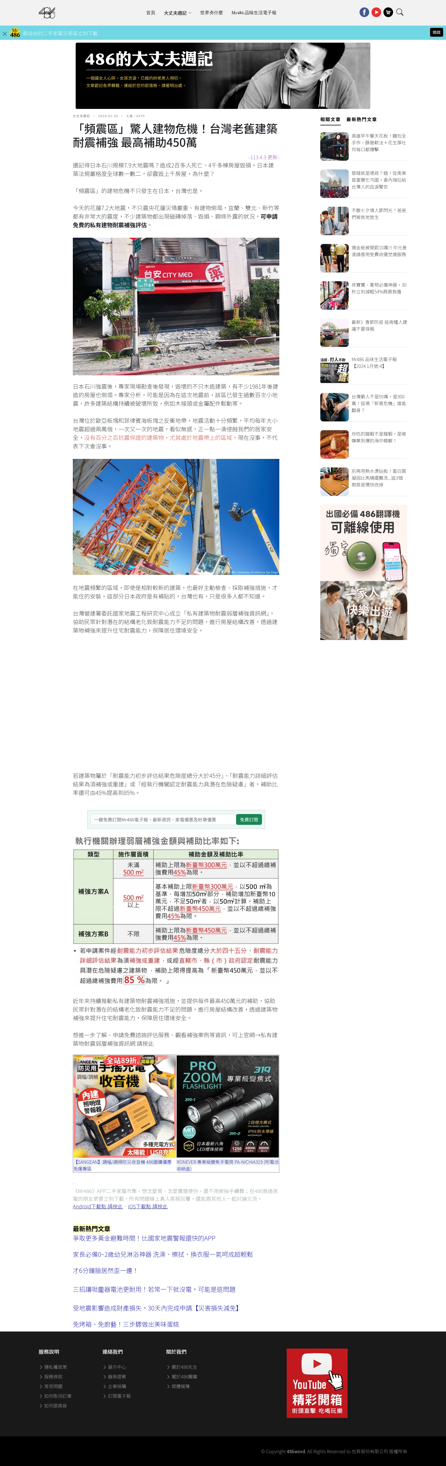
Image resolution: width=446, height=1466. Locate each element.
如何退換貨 (53, 1405)
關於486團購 (181, 1376)
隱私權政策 (53, 1366)
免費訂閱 (249, 819)
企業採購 (114, 1386)
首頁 (150, 13)
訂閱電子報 (116, 1395)
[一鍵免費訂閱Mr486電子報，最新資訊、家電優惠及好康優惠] (163, 819)
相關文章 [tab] (330, 119)
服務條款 (51, 1376)
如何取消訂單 (55, 1395)
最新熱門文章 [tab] (361, 119)
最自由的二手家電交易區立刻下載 (60, 33)
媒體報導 (178, 1386)
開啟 (437, 32)
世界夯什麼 (211, 13)
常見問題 (51, 1386)
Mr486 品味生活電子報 (254, 13)
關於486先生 (181, 1366)
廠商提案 (114, 1376)
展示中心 (114, 1366)
